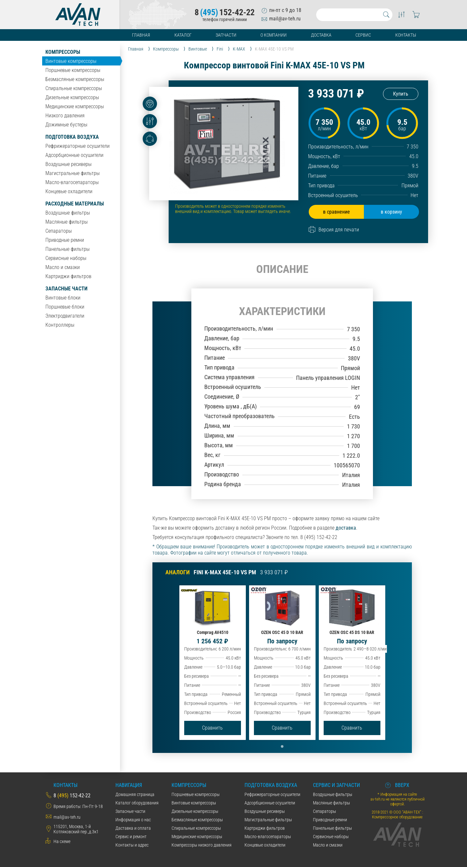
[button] (282, 746)
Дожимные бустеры (66, 125)
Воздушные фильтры (67, 213)
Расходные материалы (74, 204)
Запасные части (66, 289)
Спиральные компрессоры (73, 88)
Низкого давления (65, 115)
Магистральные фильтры (72, 173)
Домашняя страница (134, 794)
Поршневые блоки (64, 307)
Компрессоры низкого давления (202, 845)
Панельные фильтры (67, 249)
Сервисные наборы (65, 258)
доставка (346, 528)
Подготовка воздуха (72, 137)
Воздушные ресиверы (68, 164)
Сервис (363, 35)
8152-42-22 (225, 12)
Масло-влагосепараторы (72, 182)
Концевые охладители (68, 191)
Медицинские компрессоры (74, 106)
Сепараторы (58, 231)
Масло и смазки (62, 267)
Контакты (405, 35)
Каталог (183, 35)
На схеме (62, 841)
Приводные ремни (64, 240)
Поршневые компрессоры (72, 70)
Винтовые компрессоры (70, 61)
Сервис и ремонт (131, 836)
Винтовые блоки (62, 298)
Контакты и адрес (132, 845)
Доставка (321, 35)
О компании (273, 35)
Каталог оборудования (137, 802)
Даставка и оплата (133, 828)
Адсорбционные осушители (74, 155)
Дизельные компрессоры (72, 97)
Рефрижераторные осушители (77, 146)
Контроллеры (59, 325)
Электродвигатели (64, 316)
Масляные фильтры (66, 222)
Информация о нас (133, 819)
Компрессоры (62, 52)
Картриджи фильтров (68, 276)
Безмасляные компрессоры (74, 79)
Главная (141, 35)
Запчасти (226, 35)
